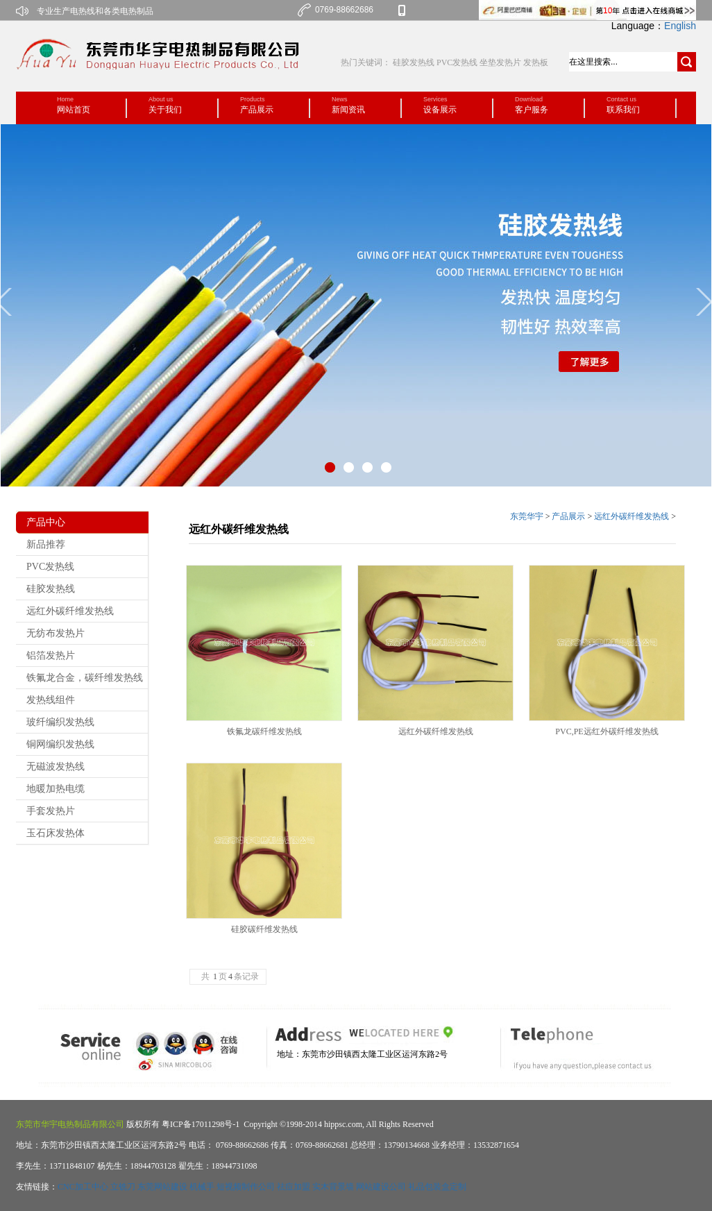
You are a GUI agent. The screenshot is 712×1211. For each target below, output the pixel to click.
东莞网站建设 (162, 1187)
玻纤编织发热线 (60, 722)
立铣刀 (122, 1187)
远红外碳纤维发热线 (70, 611)
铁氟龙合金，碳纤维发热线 (84, 677)
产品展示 (568, 516)
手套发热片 (50, 811)
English (680, 25)
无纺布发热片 (55, 633)
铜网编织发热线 (60, 744)
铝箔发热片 (50, 655)
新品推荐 (45, 544)
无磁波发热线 (55, 766)
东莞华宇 (526, 516)
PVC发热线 (456, 62)
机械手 (201, 1187)
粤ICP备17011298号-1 (199, 1124)
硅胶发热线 (414, 62)
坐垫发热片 (500, 62)
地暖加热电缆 (55, 789)
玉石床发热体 (55, 833)
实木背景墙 (333, 1187)
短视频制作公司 (246, 1187)
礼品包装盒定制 (437, 1187)
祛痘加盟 (293, 1187)
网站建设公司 (381, 1187)
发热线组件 (50, 700)
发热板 (535, 62)
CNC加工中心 (83, 1187)
